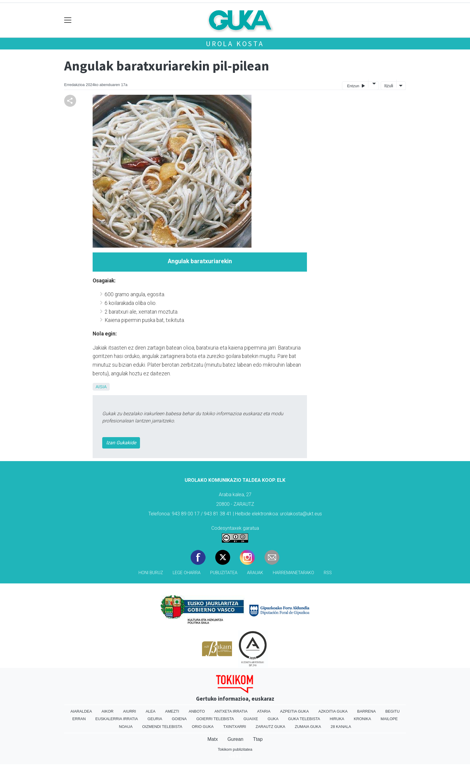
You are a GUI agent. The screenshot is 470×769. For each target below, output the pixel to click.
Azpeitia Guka (294, 711)
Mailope (389, 719)
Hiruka (337, 719)
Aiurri (129, 711)
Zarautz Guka (270, 726)
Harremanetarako (293, 572)
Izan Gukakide (121, 443)
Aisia (101, 386)
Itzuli (388, 85)
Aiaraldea (81, 711)
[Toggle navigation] (67, 20)
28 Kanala (341, 726)
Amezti (172, 711)
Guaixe (250, 719)
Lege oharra (187, 572)
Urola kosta (235, 43)
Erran (79, 719)
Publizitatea (223, 572)
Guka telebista (304, 719)
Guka (273, 719)
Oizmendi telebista (162, 726)
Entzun (356, 85)
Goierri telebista (215, 719)
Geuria (154, 719)
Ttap (258, 739)
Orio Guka (203, 726)
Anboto (197, 711)
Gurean (235, 739)
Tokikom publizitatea (235, 749)
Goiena (179, 719)
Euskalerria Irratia (116, 719)
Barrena (366, 711)
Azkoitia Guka (332, 711)
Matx (212, 739)
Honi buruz (150, 572)
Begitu (392, 711)
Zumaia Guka (308, 726)
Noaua (126, 726)
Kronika (362, 719)
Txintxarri (234, 726)
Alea (151, 711)
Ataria (263, 711)
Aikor (108, 711)
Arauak (255, 572)
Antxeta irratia (230, 711)
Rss (328, 572)
